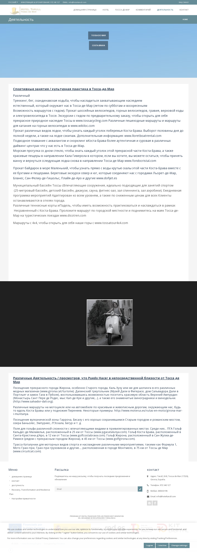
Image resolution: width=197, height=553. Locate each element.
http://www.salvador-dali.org (33, 401)
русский (12, 2)
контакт (184, 9)
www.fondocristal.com (140, 161)
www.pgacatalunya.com (110, 432)
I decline (162, 545)
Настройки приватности (24, 498)
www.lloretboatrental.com (142, 136)
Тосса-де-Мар (122, 9)
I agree (149, 545)
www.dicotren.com (73, 215)
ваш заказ (184, 2)
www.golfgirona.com (120, 439)
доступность (18, 485)
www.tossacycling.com (92, 120)
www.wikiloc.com (83, 126)
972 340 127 (55, 2)
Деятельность (165, 9)
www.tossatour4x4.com (111, 223)
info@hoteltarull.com (77, 2)
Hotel (106, 9)
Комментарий (143, 9)
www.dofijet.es (106, 178)
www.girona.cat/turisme (57, 391)
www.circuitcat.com (27, 451)
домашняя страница (84, 9)
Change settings (179, 545)
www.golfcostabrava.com (87, 435)
